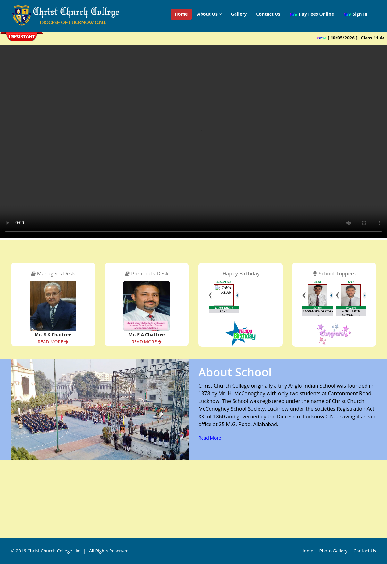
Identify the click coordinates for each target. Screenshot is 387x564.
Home (181, 14)
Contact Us (268, 14)
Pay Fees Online (312, 14)
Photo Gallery (333, 551)
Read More (209, 438)
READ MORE (53, 342)
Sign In (355, 14)
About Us (209, 14)
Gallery (239, 14)
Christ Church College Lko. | (57, 551)
